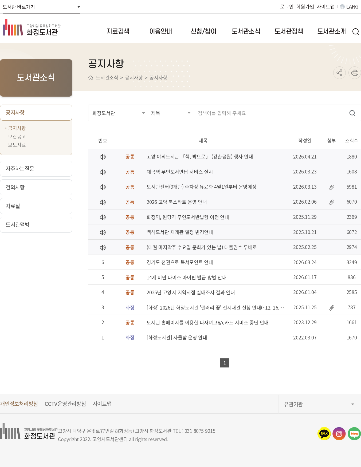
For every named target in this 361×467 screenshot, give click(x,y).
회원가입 (305, 6)
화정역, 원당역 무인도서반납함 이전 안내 (188, 217)
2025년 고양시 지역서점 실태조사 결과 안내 (191, 293)
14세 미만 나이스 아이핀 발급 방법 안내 (186, 278)
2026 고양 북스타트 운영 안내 (177, 202)
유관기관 (293, 404)
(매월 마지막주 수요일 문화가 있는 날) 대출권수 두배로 (202, 247)
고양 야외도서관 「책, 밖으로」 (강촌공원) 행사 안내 (200, 157)
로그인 (286, 6)
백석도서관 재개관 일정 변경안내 (180, 232)
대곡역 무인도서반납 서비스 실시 (180, 172)
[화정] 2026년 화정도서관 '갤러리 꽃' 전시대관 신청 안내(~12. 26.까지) (217, 308)
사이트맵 (326, 6)
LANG (352, 6)
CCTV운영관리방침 (65, 403)
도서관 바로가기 (19, 6)
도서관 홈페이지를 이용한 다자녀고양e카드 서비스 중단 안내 (208, 323)
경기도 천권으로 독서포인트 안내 (180, 262)
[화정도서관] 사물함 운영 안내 (177, 338)
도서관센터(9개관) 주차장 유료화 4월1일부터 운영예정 (202, 187)
